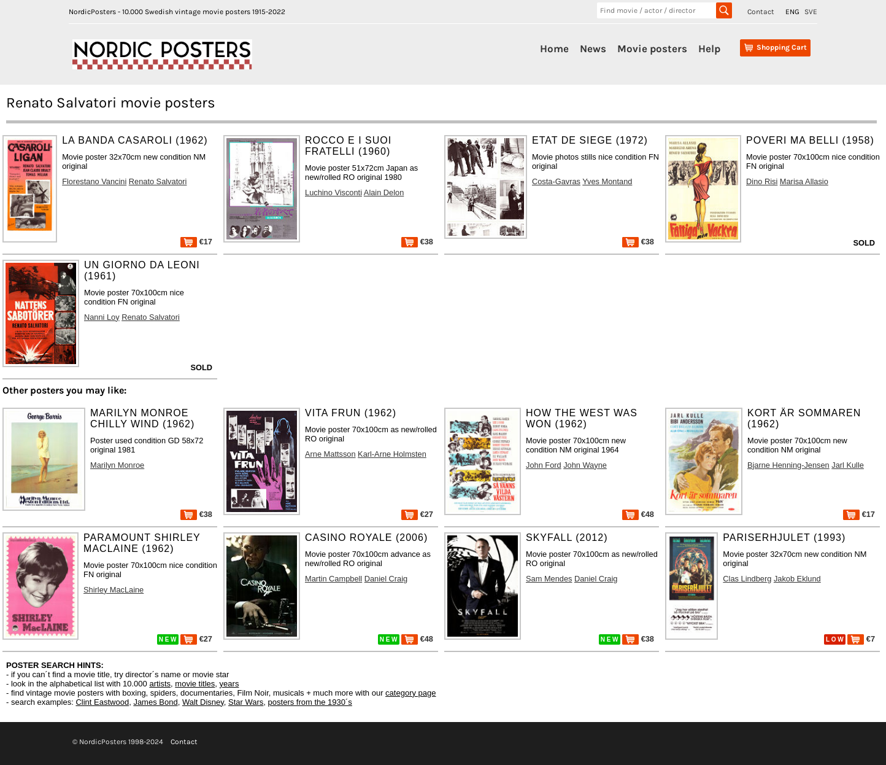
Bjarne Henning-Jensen (788, 465)
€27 (417, 514)
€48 (638, 514)
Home (554, 48)
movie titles (195, 683)
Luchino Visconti (333, 192)
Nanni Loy (102, 317)
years (229, 683)
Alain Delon (384, 192)
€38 (417, 241)
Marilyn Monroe (117, 465)
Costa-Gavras (556, 181)
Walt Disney (203, 702)
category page (410, 692)
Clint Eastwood (102, 702)
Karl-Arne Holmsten (392, 454)
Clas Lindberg (747, 578)
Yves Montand (607, 181)
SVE (810, 11)
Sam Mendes (549, 578)
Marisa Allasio (804, 181)
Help (709, 48)
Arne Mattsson (330, 454)
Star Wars (245, 702)
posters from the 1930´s (310, 702)
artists (160, 683)
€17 (196, 241)
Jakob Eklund (797, 578)
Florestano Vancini (94, 181)
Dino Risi (761, 181)
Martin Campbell (333, 578)
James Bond (155, 702)
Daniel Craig (385, 578)
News (593, 48)
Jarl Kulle (847, 465)
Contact (760, 11)
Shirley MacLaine (113, 589)
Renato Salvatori (158, 181)
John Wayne (585, 465)
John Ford (543, 465)
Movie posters (652, 48)
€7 (861, 638)
